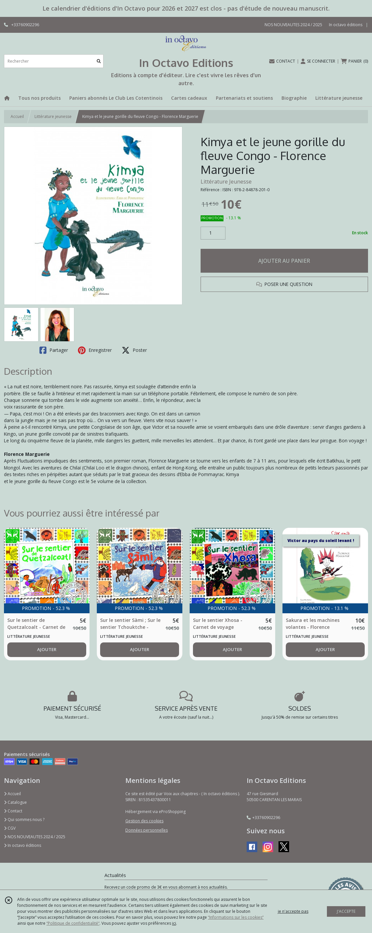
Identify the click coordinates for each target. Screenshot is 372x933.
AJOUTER (46, 649)
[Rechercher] (98, 61)
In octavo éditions (22, 845)
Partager (53, 350)
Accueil (17, 116)
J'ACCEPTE (346, 911)
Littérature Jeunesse (226, 181)
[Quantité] (213, 233)
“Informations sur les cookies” (236, 917)
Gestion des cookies (144, 821)
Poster (134, 350)
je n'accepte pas (293, 911)
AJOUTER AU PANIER (284, 260)
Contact (13, 811)
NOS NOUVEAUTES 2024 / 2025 (34, 837)
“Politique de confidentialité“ (72, 923)
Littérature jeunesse (53, 116)
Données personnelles (146, 830)
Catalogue (15, 802)
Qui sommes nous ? (24, 819)
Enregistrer (95, 350)
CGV (10, 828)
